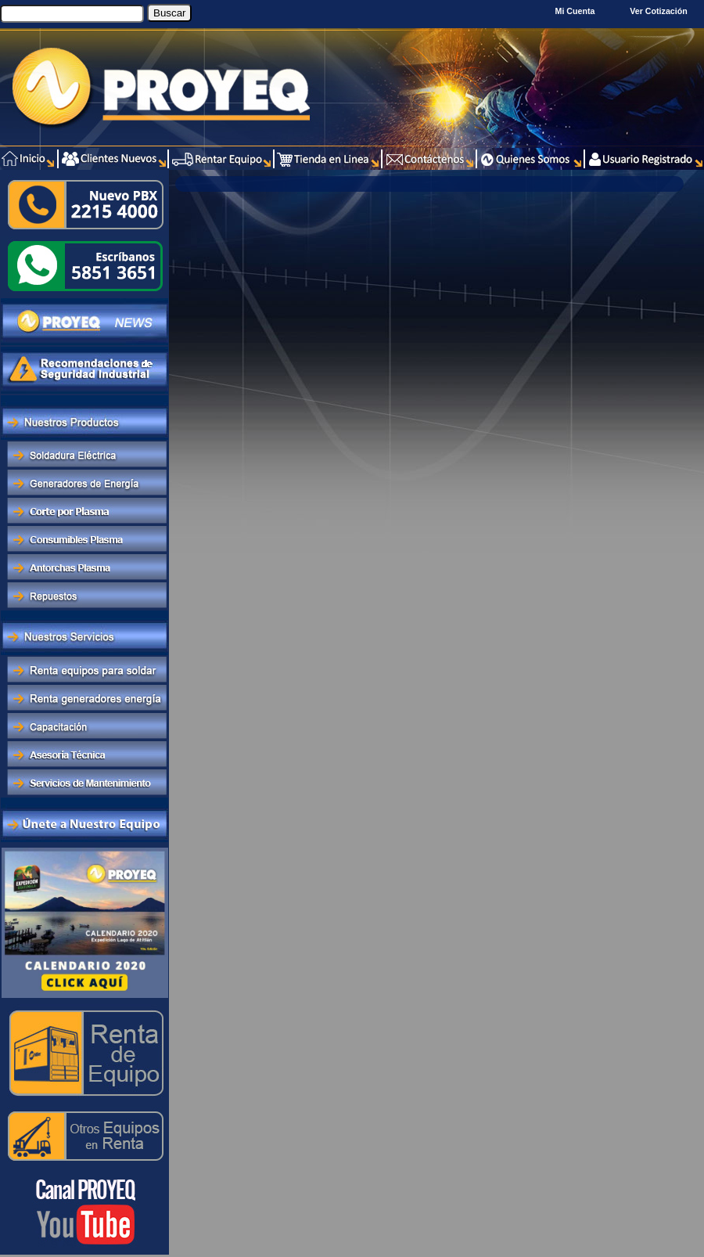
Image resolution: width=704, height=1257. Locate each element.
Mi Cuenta (575, 11)
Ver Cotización (660, 11)
